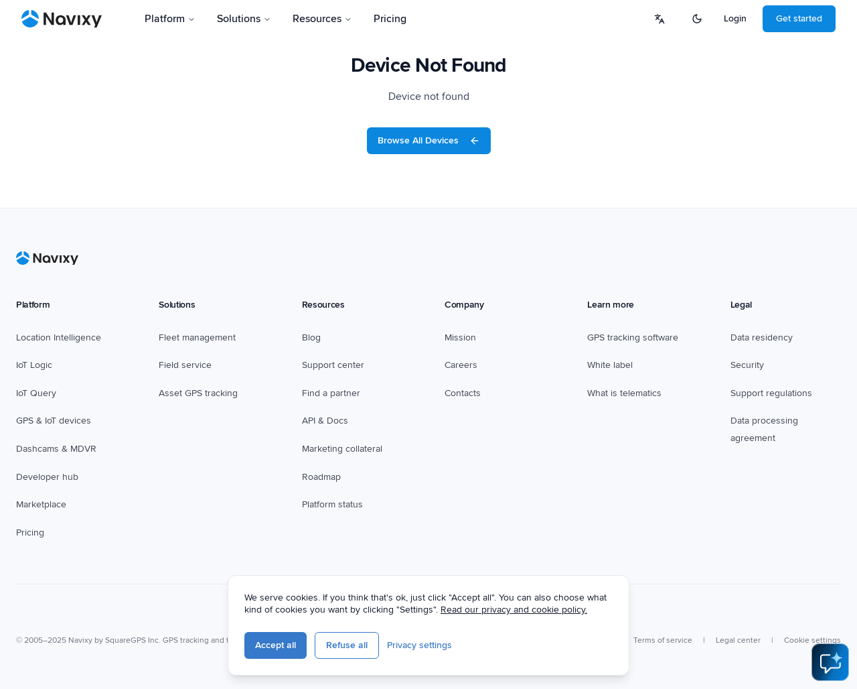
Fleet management (197, 337)
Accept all (275, 645)
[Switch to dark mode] (697, 18)
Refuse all (347, 645)
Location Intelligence (58, 337)
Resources (322, 18)
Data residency (761, 337)
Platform (170, 18)
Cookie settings (812, 640)
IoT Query (36, 393)
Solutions (244, 18)
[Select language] (659, 18)
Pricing (390, 18)
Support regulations (771, 393)
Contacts (463, 393)
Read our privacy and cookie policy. (514, 609)
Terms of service (662, 640)
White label (610, 365)
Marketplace (41, 504)
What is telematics (624, 393)
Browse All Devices (429, 140)
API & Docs (325, 420)
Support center (333, 365)
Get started (799, 18)
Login (735, 18)
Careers (461, 365)
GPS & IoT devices (53, 420)
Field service (185, 365)
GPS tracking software (632, 337)
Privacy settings (419, 645)
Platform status (332, 504)
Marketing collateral (342, 448)
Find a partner (331, 393)
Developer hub (47, 477)
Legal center (738, 640)
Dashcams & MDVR (56, 448)
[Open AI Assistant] (830, 662)
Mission (460, 337)
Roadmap (321, 477)
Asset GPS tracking (198, 393)
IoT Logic (34, 365)
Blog (311, 337)
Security (747, 365)
